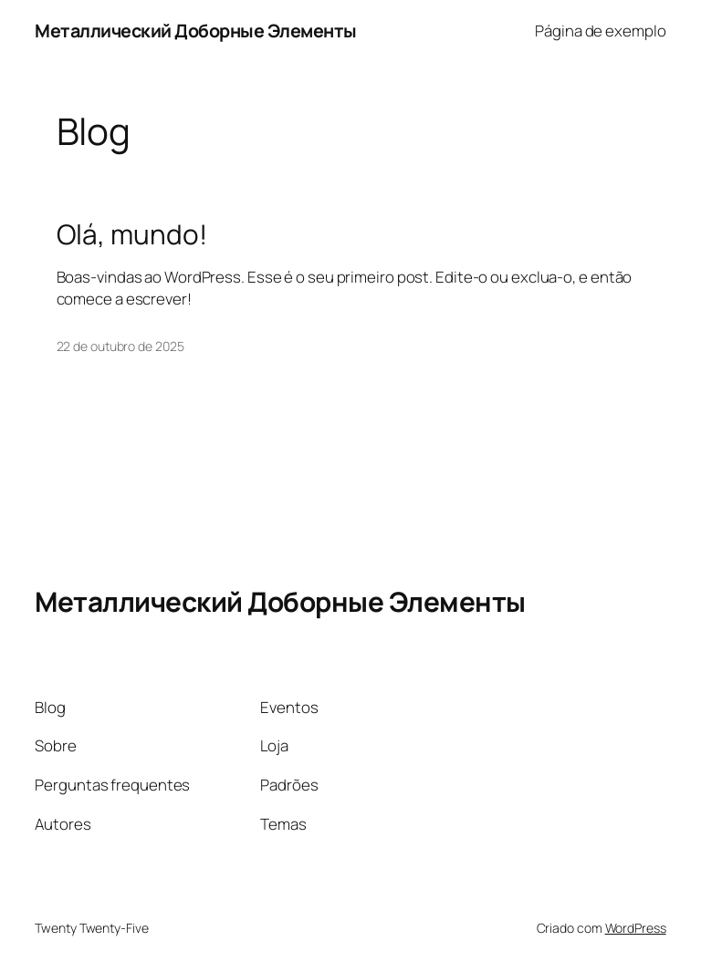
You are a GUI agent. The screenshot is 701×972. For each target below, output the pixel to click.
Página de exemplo (600, 30)
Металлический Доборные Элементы (196, 30)
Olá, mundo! (132, 234)
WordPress (635, 927)
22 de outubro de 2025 (120, 346)
